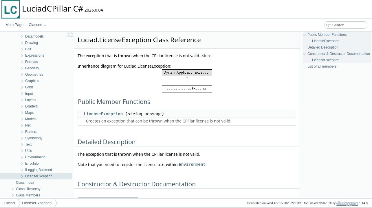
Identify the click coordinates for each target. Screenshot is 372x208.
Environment (192, 164)
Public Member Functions (327, 35)
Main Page (14, 25)
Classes (38, 25)
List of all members (322, 66)
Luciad (9, 203)
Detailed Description (322, 47)
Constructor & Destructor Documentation (338, 54)
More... (208, 55)
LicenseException (103, 113)
